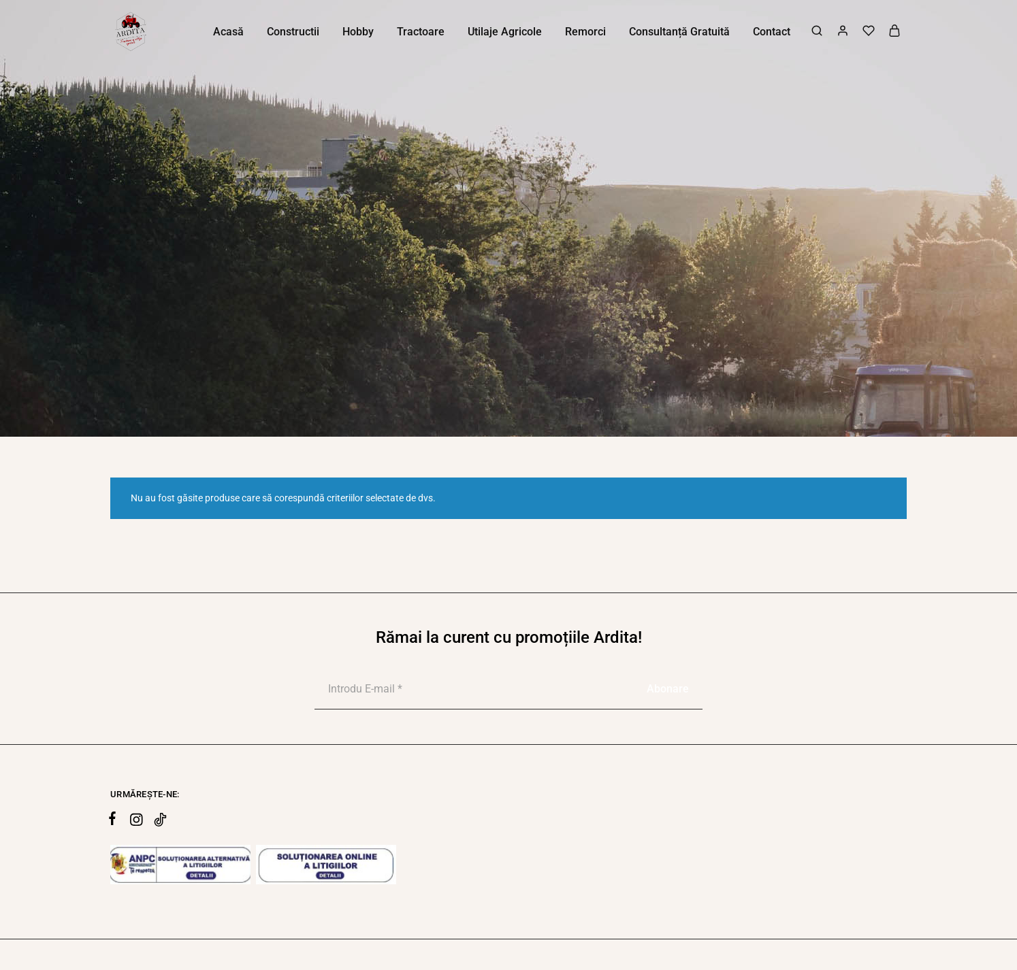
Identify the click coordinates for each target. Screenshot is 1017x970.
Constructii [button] (293, 31)
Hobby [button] (358, 31)
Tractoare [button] (421, 31)
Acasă (228, 31)
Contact (771, 31)
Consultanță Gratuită (679, 31)
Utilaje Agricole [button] (505, 31)
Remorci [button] (585, 31)
